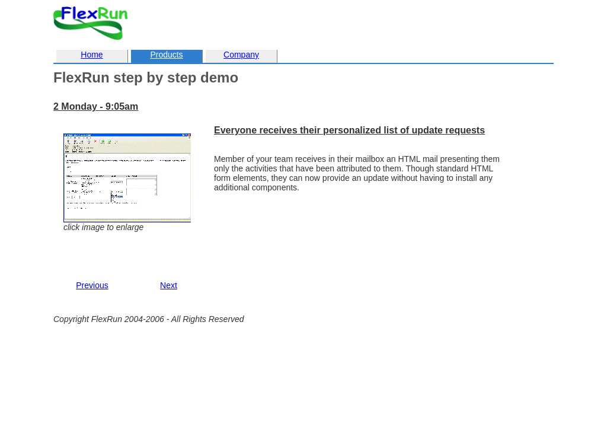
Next (168, 285)
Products (166, 54)
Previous (92, 285)
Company (241, 54)
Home (92, 54)
